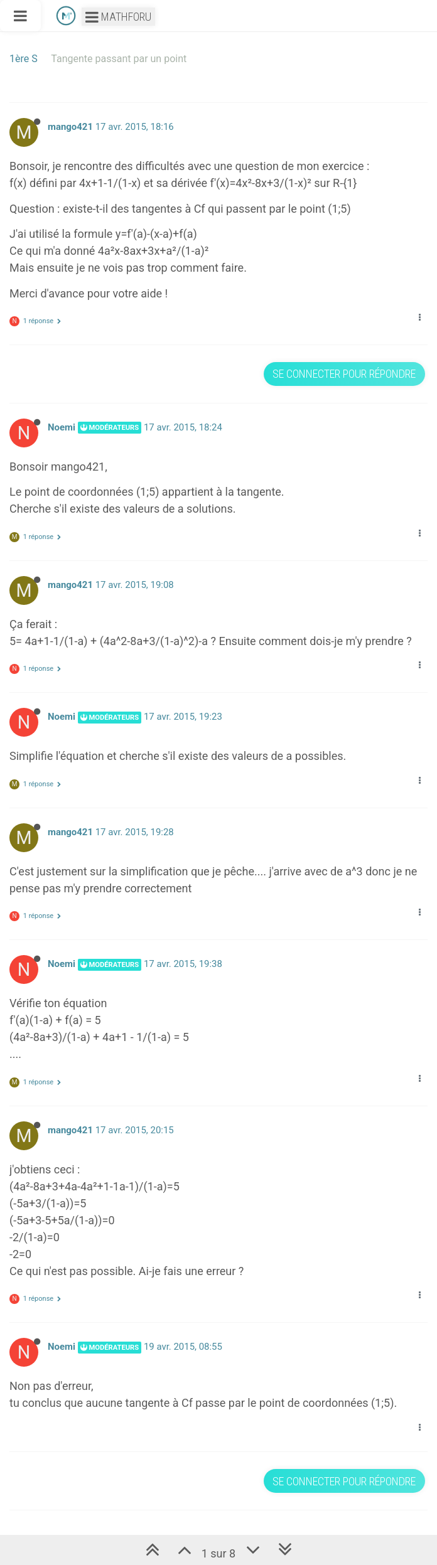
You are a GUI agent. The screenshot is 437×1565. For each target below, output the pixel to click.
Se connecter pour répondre (344, 373)
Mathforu (118, 16)
